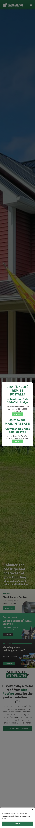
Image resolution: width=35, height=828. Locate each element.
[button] (32, 810)
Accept (17, 823)
